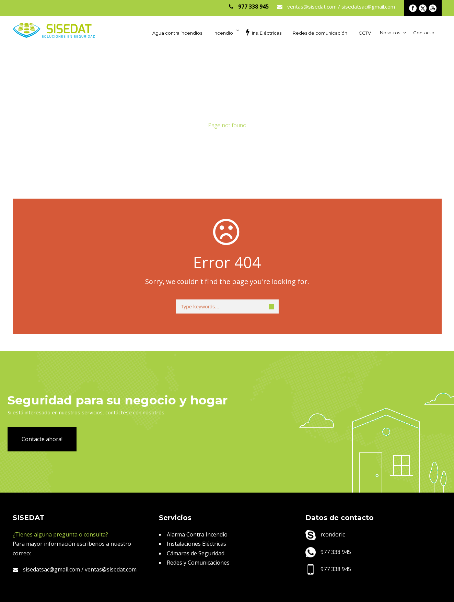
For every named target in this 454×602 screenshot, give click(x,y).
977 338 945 (328, 552)
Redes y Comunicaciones (198, 562)
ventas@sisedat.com (111, 569)
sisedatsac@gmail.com (46, 569)
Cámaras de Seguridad (195, 553)
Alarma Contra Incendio (197, 534)
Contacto (423, 32)
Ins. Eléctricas (263, 32)
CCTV (365, 33)
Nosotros (390, 32)
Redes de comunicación (320, 33)
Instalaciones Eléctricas (196, 543)
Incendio (223, 33)
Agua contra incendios (177, 33)
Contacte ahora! (42, 439)
